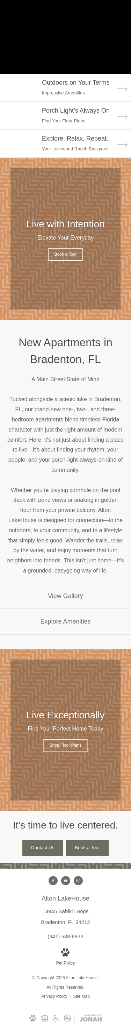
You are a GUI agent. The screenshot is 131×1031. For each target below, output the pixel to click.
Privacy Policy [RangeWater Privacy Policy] (54, 996)
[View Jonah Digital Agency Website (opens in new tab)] (91, 1019)
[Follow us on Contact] (65, 880)
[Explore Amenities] (65, 621)
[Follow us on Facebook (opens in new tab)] (53, 880)
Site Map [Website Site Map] (81, 996)
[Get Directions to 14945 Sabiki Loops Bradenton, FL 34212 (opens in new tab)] (65, 909)
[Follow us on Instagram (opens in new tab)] (78, 880)
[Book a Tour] (87, 847)
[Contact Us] (42, 847)
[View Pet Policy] (65, 957)
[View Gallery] (65, 596)
